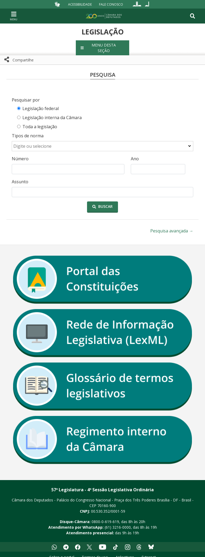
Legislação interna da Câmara (52, 112)
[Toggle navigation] (193, 16)
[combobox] (102, 140)
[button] (102, 45)
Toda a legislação (39, 121)
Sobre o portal (61, 551)
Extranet (148, 551)
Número (20, 153)
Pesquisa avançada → (171, 225)
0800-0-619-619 (105, 516)
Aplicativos (125, 551)
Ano (135, 153)
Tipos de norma (28, 130)
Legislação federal (40, 103)
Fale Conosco (111, 4)
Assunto (20, 176)
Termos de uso (95, 551)
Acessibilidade (80, 4)
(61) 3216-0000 (118, 521)
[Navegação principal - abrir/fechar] (13, 16)
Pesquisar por (26, 94)
